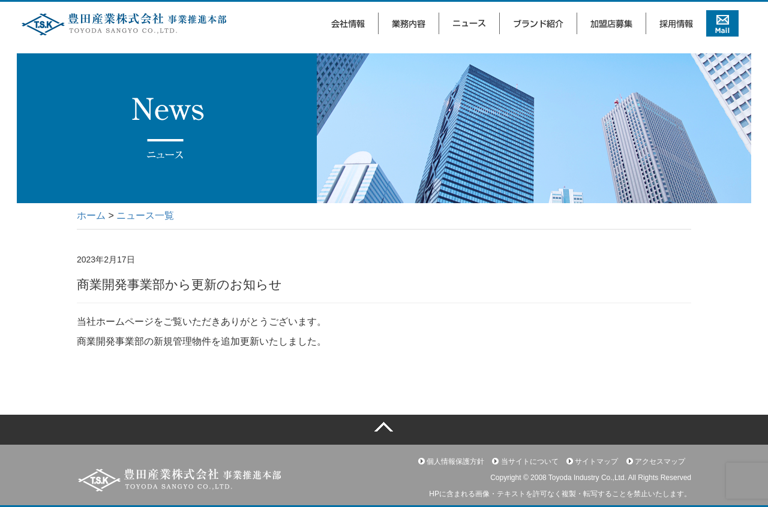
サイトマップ (592, 461)
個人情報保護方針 (451, 461)
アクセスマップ (655, 461)
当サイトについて (525, 461)
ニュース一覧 (145, 215)
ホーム (91, 215)
